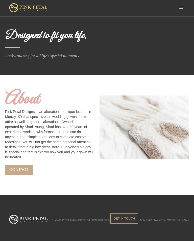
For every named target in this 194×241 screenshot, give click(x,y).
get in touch (124, 218)
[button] (181, 7)
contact (19, 169)
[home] (29, 8)
